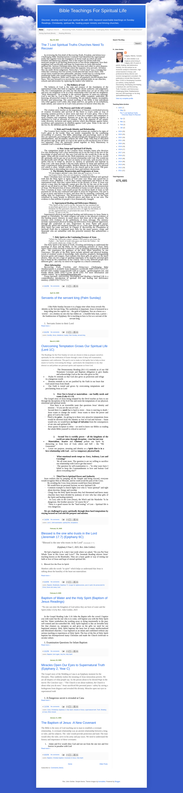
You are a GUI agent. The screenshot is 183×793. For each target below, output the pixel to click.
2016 (120, 155)
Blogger (117, 781)
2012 (120, 167)
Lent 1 (49, 522)
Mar (121, 122)
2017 (120, 152)
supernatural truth (90, 709)
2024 (120, 131)
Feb (121, 124)
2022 (120, 137)
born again (56, 654)
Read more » (45, 326)
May (122, 110)
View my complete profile (124, 98)
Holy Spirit (69, 654)
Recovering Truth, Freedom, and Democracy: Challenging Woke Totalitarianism (91, 30)
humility (49, 335)
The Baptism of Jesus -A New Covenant (68, 722)
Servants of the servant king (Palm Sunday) (71, 298)
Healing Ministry (65, 33)
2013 (120, 164)
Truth (98, 709)
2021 (120, 140)
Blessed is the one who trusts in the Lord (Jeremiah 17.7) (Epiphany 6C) (69, 535)
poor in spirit (89, 585)
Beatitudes (56, 585)
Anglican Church (53, 30)
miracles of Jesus (79, 709)
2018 (120, 149)
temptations (74, 522)
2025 (120, 108)
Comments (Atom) (57, 768)
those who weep (52, 587)
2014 (120, 161)
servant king (81, 335)
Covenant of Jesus (70, 758)
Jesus (54, 335)
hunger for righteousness (76, 585)
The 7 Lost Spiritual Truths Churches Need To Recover (130, 114)
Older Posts (103, 764)
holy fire (62, 654)
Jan (121, 128)
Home (41, 30)
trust (59, 587)
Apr (121, 118)
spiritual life (66, 522)
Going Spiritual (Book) (47, 33)
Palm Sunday (73, 335)
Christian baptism (58, 758)
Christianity (54, 709)
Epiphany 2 (62, 709)
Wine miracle (52, 712)
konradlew (101, 781)
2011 (120, 170)
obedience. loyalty (62, 335)
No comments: (55, 286)
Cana (49, 709)
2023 (120, 134)
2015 (120, 158)
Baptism (49, 585)
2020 (120, 143)
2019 (120, 146)
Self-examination (57, 522)
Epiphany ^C (64, 585)
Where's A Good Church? (133, 30)
